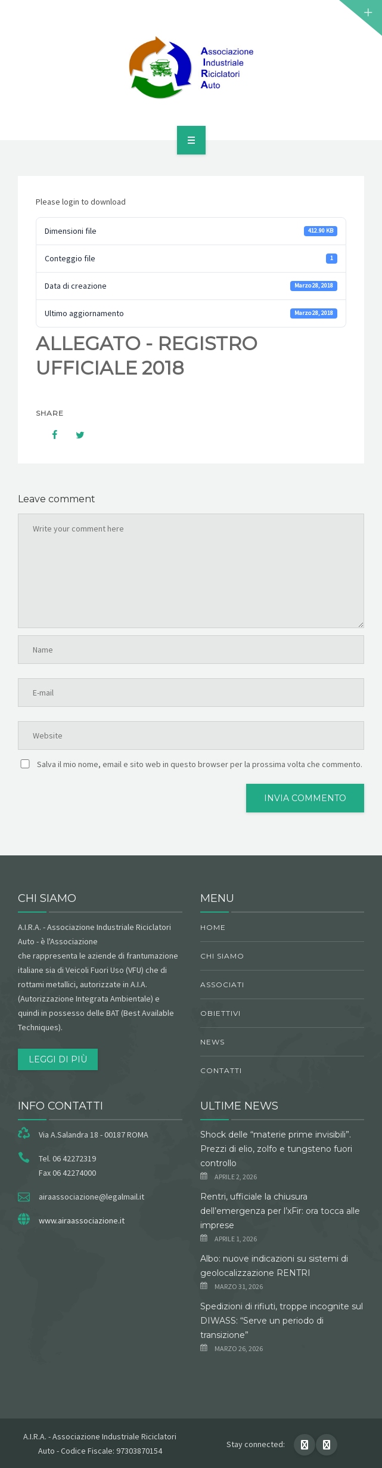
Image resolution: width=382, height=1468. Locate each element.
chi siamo (222, 955)
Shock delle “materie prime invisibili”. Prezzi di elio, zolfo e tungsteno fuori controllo (276, 1149)
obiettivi (220, 1013)
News (212, 1041)
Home (213, 927)
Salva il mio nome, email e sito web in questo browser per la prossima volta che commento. (199, 764)
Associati (222, 984)
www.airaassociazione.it (82, 1220)
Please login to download (81, 201)
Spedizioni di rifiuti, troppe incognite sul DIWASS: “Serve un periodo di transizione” (281, 1320)
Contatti (221, 1070)
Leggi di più (58, 1059)
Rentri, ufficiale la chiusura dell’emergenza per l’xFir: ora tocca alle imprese (280, 1211)
